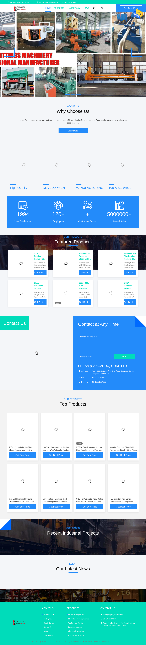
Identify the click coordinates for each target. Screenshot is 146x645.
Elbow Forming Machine (76, 615)
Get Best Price (40, 272)
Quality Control (49, 623)
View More (73, 130)
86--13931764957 (69, 2)
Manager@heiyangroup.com (48, 2)
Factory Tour (48, 619)
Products (60, 8)
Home (48, 8)
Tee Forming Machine (76, 623)
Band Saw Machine (75, 627)
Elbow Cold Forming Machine (78, 619)
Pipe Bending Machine (76, 631)
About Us (75, 8)
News (86, 8)
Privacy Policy (48, 635)
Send (124, 356)
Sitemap (46, 631)
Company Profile (49, 615)
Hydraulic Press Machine (77, 635)
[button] (9, 52)
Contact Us (47, 627)
